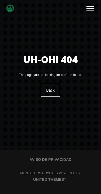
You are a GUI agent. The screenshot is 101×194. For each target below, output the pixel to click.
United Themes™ (50, 179)
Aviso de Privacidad (51, 159)
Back (50, 90)
